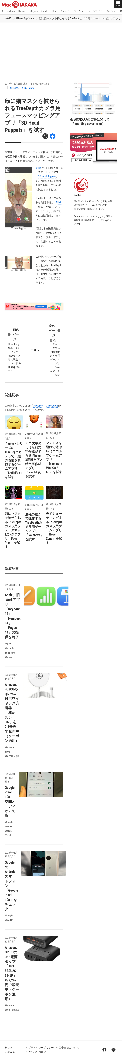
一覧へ (35, 349)
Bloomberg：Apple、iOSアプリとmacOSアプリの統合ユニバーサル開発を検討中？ (14, 350)
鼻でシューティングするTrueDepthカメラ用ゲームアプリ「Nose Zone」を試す (54, 349)
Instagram (33, 11)
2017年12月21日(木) (16, 83)
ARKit (58, 202)
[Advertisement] (61, 46)
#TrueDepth (28, 88)
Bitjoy (38, 167)
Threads (21, 11)
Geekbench (112, 11)
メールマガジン (96, 11)
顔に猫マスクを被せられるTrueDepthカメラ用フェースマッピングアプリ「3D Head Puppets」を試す (33, 115)
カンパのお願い (37, 1051)
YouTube (45, 11)
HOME (8, 18)
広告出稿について (69, 1047)
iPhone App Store (25, 18)
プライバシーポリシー (41, 1047)
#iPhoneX (15, 88)
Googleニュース (68, 11)
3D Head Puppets (47, 176)
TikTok (55, 11)
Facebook (10, 11)
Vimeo (82, 11)
